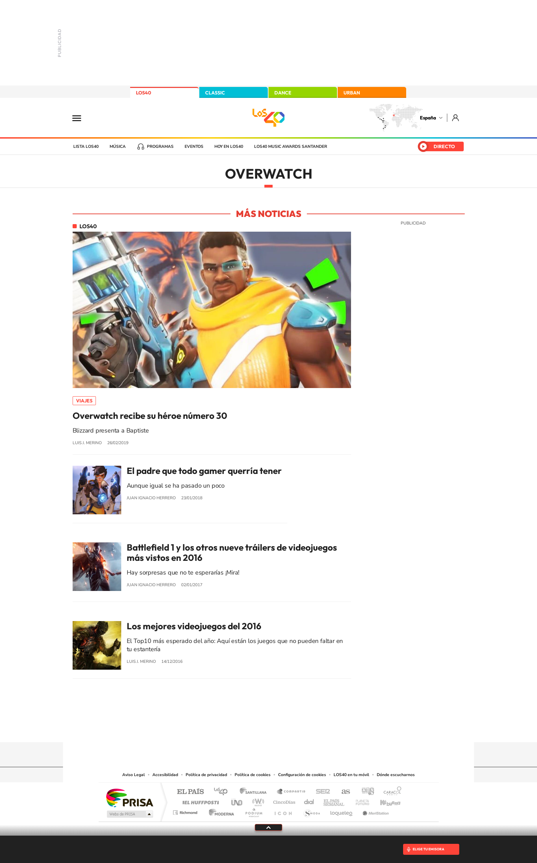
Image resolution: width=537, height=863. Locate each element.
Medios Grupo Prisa (129, 814)
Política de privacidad (206, 774)
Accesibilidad (165, 774)
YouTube (254, 728)
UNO (237, 800)
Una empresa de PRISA (129, 797)
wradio (257, 800)
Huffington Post (199, 800)
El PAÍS (190, 792)
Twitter (268, 728)
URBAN (352, 93)
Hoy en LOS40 (228, 146)
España (428, 118)
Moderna (220, 811)
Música (118, 146)
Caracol (390, 792)
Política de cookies (253, 774)
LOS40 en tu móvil (351, 774)
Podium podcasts (253, 811)
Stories (309, 728)
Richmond (186, 811)
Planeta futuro (359, 800)
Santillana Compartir (291, 792)
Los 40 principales (223, 792)
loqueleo (341, 811)
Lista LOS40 (86, 146)
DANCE (282, 93)
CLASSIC (215, 93)
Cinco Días (283, 800)
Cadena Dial (309, 800)
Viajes (84, 401)
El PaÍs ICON (283, 811)
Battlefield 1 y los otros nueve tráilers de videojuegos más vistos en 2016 (232, 552)
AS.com (342, 792)
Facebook (282, 728)
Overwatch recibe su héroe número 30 (150, 416)
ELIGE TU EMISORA (428, 849)
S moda (311, 811)
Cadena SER (321, 792)
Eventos (194, 146)
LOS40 (143, 93)
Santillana (255, 792)
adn (365, 792)
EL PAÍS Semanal (334, 800)
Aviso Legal (133, 774)
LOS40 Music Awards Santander (290, 146)
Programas (160, 146)
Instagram (227, 728)
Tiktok (241, 728)
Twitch (295, 728)
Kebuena (384, 800)
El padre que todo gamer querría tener (204, 471)
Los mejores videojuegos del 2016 (194, 626)
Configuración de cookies (302, 774)
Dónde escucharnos (396, 774)
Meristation (374, 811)
